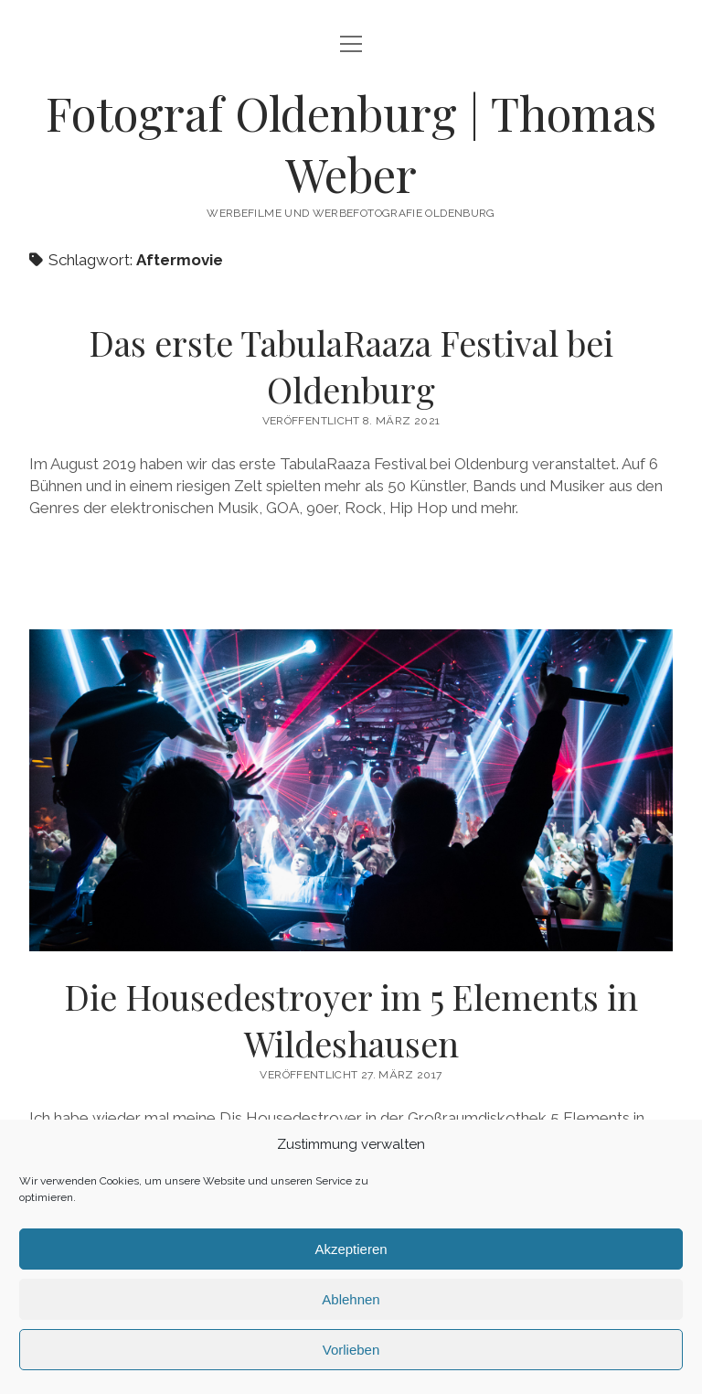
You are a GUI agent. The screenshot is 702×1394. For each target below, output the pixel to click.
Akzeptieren (350, 1249)
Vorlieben (351, 1349)
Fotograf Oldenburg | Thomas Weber (351, 143)
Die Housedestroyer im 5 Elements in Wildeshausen (351, 790)
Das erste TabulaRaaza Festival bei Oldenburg (351, 366)
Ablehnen (350, 1299)
